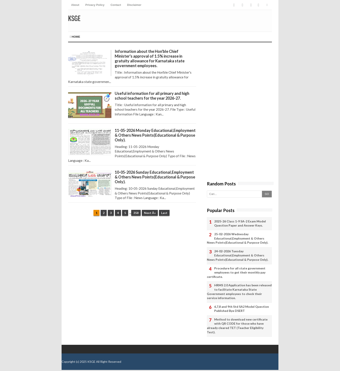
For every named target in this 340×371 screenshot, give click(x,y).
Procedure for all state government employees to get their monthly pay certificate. (236, 272)
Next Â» (150, 213)
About (75, 4)
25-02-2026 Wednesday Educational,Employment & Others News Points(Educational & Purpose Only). (237, 238)
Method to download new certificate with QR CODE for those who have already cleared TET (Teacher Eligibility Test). (237, 326)
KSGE (91, 361)
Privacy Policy (95, 4)
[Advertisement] (132, 253)
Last (164, 213)
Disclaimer (134, 4)
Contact (116, 4)
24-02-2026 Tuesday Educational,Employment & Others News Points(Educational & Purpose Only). (237, 255)
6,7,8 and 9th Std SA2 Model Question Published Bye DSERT (241, 309)
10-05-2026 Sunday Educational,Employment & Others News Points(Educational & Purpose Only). (155, 177)
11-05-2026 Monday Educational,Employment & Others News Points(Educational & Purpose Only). (155, 135)
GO (267, 194)
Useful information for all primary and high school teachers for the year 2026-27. (152, 95)
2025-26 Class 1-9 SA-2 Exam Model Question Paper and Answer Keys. (240, 223)
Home (75, 36)
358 (136, 213)
